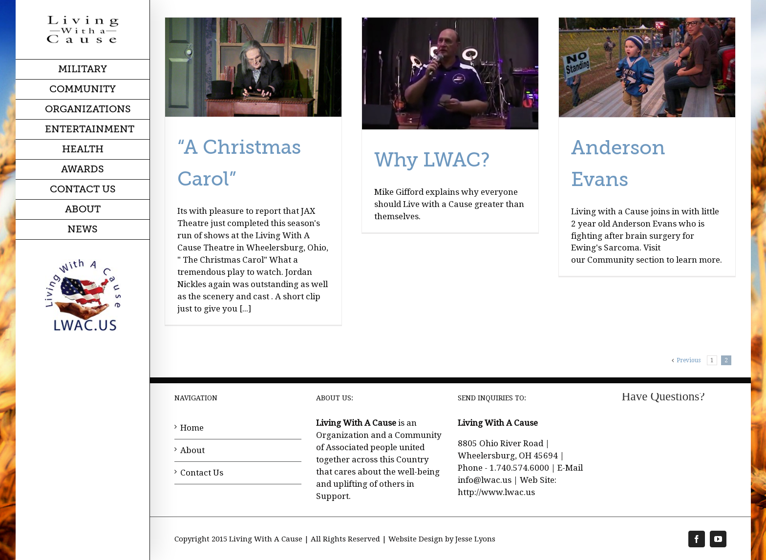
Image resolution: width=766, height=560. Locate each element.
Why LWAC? (432, 160)
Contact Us (201, 472)
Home (192, 428)
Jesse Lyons (475, 539)
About (192, 450)
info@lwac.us (484, 480)
